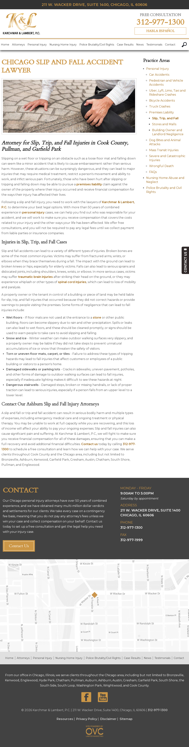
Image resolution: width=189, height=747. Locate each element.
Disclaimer (108, 719)
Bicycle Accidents (162, 100)
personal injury (33, 212)
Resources (65, 719)
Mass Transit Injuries (163, 150)
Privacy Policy (86, 719)
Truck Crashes (159, 106)
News (140, 44)
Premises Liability (161, 112)
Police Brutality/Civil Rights (96, 44)
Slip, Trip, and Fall (165, 118)
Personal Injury (37, 44)
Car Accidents (159, 74)
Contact (170, 44)
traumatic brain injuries (35, 277)
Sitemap (126, 719)
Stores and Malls (164, 124)
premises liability (89, 184)
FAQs (153, 172)
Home (5, 44)
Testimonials (154, 44)
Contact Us (19, 546)
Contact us (89, 444)
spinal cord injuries (72, 282)
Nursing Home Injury (63, 44)
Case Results (125, 44)
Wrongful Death (161, 166)
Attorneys (18, 44)
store (97, 317)
